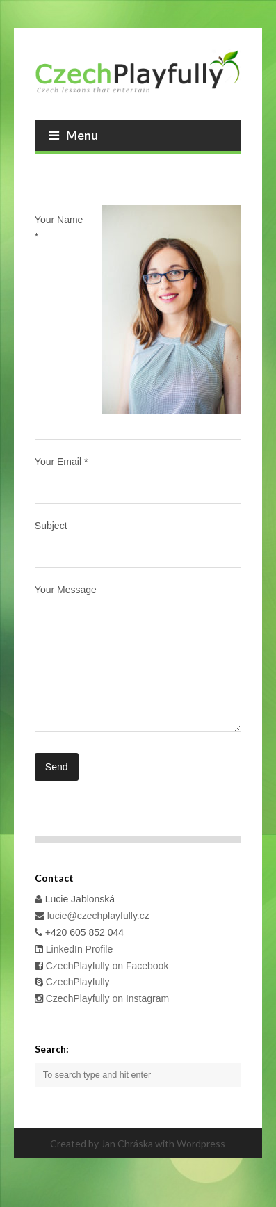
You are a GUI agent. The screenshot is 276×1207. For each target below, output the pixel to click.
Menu (73, 135)
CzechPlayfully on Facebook (106, 986)
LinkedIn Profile (78, 969)
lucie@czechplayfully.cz (98, 936)
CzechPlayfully (78, 1002)
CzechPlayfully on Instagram (107, 1019)
